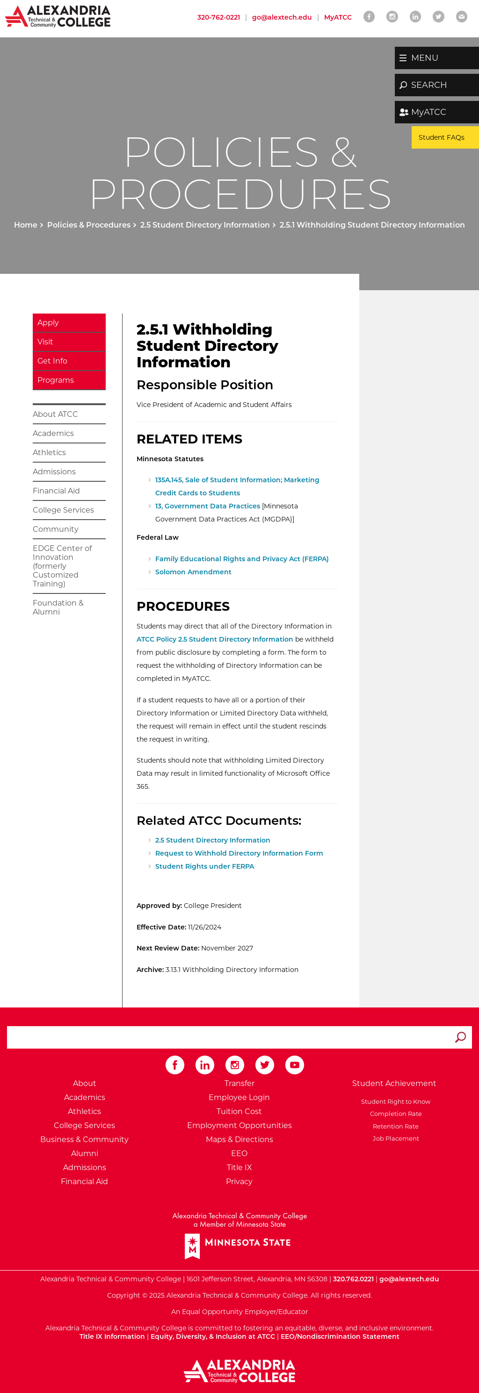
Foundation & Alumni (58, 607)
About (84, 1083)
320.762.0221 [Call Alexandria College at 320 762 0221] (353, 1279)
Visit (45, 341)
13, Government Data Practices (207, 506)
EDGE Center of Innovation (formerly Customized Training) (62, 566)
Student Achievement (394, 1083)
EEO (239, 1153)
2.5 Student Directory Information (205, 225)
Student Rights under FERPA (204, 866)
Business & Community (84, 1139)
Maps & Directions (239, 1139)
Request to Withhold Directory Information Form (239, 853)
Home (25, 225)
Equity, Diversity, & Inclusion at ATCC (213, 1336)
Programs (55, 380)
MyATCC (428, 112)
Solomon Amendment (193, 572)
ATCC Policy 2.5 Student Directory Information (215, 639)
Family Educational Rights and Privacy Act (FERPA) (242, 559)
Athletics (49, 452)
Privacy (239, 1181)
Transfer (239, 1083)
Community (56, 529)
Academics (53, 433)
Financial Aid (56, 490)
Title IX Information (112, 1336)
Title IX (239, 1167)
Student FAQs (441, 137)
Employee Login (239, 1097)
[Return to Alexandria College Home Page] (58, 16)
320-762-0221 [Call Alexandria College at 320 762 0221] (218, 17)
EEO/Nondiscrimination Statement (340, 1336)
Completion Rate (394, 1113)
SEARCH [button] (429, 85)
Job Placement (394, 1138)
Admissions (54, 471)
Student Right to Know (394, 1101)
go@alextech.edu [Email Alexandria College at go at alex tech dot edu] (282, 17)
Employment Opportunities (239, 1125)
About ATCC (55, 414)
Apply (48, 322)
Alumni (84, 1153)
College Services (63, 510)
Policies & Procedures (89, 225)
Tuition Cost (239, 1111)
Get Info (52, 361)
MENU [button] (424, 58)
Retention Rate (394, 1126)
